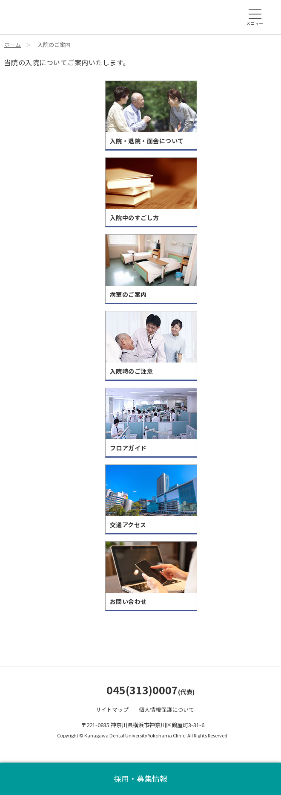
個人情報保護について (166, 709)
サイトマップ (112, 709)
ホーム (12, 45)
